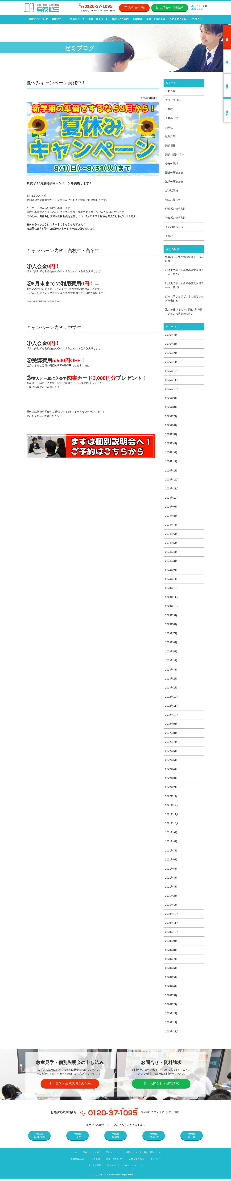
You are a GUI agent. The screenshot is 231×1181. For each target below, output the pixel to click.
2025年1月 (171, 471)
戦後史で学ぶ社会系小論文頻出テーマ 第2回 (184, 272)
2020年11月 (172, 925)
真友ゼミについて (38, 19)
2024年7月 (171, 525)
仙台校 (169, 127)
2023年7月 (171, 634)
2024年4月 (171, 553)
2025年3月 (171, 453)
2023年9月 (171, 616)
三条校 (169, 109)
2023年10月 (172, 607)
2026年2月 (171, 353)
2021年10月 (172, 825)
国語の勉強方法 (174, 172)
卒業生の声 (227, 110)
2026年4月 (171, 335)
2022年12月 (172, 698)
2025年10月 (172, 389)
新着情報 (197, 9)
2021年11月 (172, 816)
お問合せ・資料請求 (169, 7)
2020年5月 (171, 979)
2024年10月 (172, 498)
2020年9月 (171, 943)
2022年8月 (171, 734)
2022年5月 (171, 761)
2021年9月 (171, 834)
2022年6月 (171, 752)
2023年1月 (171, 689)
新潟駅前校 (171, 190)
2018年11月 (172, 1033)
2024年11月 (172, 489)
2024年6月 (171, 535)
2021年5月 (171, 870)
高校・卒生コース (97, 19)
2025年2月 (171, 462)
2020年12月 (172, 915)
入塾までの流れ (176, 19)
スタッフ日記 (173, 100)
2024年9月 (171, 507)
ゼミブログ (195, 19)
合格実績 (136, 19)
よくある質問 (199, 6)
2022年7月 (171, 743)
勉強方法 (170, 136)
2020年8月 (171, 952)
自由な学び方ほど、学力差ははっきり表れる (184, 299)
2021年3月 (171, 888)
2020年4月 (171, 988)
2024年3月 (171, 562)
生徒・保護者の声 (155, 19)
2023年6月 (171, 643)
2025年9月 (171, 398)
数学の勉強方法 (174, 181)
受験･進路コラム (174, 154)
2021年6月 (171, 861)
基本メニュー (59, 19)
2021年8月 (171, 843)
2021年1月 (171, 906)
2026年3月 (171, 344)
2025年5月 (171, 435)
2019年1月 (171, 1024)
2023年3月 (171, 671)
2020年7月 (171, 961)
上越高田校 (171, 118)
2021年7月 (171, 852)
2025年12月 (172, 371)
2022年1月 (171, 798)
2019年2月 (171, 1015)
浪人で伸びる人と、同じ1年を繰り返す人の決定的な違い (183, 312)
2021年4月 (171, 879)
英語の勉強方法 (174, 227)
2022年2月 (171, 789)
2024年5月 (171, 544)
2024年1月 (171, 580)
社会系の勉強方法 (175, 218)
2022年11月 (172, 707)
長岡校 (169, 236)
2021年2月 (171, 897)
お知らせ (170, 91)
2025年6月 (171, 426)
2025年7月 (171, 417)
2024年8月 (171, 516)
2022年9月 (171, 725)
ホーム (73, 1154)
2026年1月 (171, 362)
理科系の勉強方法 (175, 209)
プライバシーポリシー (132, 1167)
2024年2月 (171, 571)
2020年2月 (171, 1006)
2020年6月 (171, 970)
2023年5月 (171, 652)
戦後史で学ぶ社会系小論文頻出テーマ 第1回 (184, 285)
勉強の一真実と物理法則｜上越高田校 (184, 259)
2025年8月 (171, 408)
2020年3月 (171, 997)
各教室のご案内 (119, 19)
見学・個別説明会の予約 (70, 1085)
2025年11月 (172, 380)
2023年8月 (171, 625)
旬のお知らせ (173, 199)
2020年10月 (172, 934)
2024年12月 (172, 480)
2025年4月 (171, 444)
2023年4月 (171, 661)
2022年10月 (172, 716)
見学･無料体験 (134, 7)
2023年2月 (171, 680)
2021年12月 (172, 807)
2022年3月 (171, 779)
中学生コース (77, 19)
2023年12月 (172, 589)
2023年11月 (172, 598)
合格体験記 (171, 163)
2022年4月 (171, 770)
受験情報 (170, 145)
